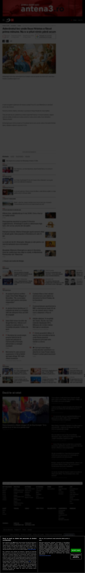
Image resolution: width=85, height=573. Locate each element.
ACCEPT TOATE (76, 550)
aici (29, 561)
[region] (42, 554)
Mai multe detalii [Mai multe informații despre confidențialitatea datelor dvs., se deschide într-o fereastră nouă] (32, 549)
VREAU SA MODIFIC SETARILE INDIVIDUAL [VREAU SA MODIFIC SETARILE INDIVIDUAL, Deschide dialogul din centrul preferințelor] (76, 556)
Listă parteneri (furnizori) (45, 555)
